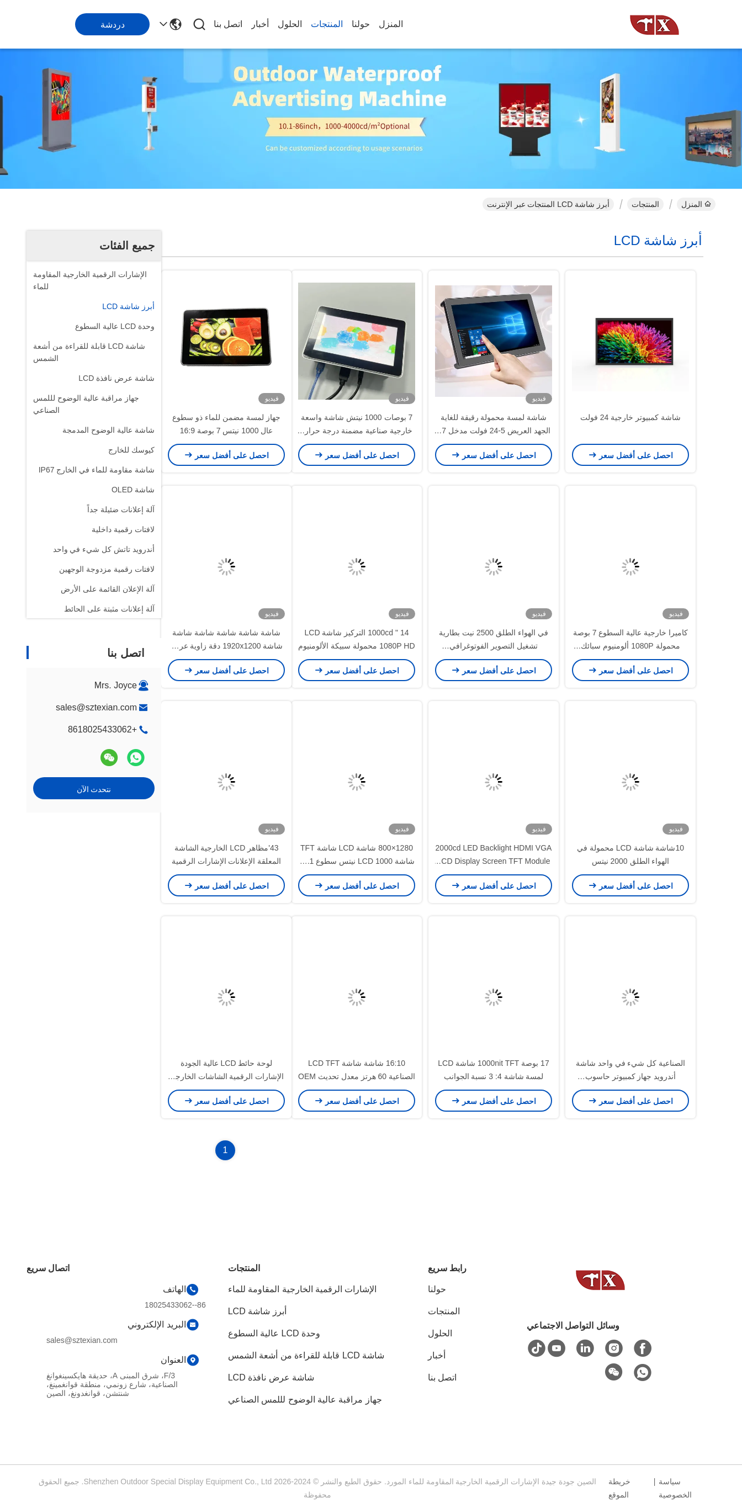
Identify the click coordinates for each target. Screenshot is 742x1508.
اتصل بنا (228, 24)
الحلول (290, 24)
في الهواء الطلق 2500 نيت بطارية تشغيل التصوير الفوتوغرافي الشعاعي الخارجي (493, 645)
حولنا (361, 24)
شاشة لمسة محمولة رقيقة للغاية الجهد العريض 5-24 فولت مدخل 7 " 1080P (493, 430)
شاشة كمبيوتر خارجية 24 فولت (630, 417)
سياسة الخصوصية (675, 1488)
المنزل (391, 24)
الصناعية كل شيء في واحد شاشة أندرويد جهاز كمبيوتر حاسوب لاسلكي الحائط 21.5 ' (630, 1076)
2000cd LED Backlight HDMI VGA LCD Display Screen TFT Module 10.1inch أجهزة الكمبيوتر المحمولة (494, 861)
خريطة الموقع (619, 1488)
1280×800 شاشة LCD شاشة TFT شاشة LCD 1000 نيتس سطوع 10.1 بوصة (357, 861)
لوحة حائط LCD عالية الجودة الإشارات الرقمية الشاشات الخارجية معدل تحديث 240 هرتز (226, 1076)
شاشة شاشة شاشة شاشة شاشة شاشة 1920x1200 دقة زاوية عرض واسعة (226, 645)
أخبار (260, 24)
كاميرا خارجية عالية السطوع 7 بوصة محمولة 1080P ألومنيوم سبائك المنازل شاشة (630, 645)
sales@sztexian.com (96, 707)
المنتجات (327, 24)
